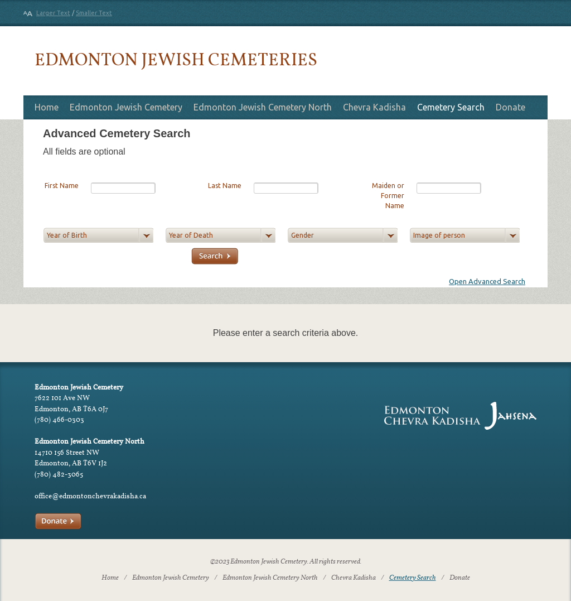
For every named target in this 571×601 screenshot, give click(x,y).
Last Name (224, 185)
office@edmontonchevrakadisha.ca (90, 496)
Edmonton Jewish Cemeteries (176, 59)
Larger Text (53, 12)
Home (47, 107)
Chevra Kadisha (374, 107)
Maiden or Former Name (388, 195)
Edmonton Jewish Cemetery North (262, 107)
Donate (510, 107)
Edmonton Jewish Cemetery (126, 107)
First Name (62, 185)
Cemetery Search (451, 107)
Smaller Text (94, 12)
